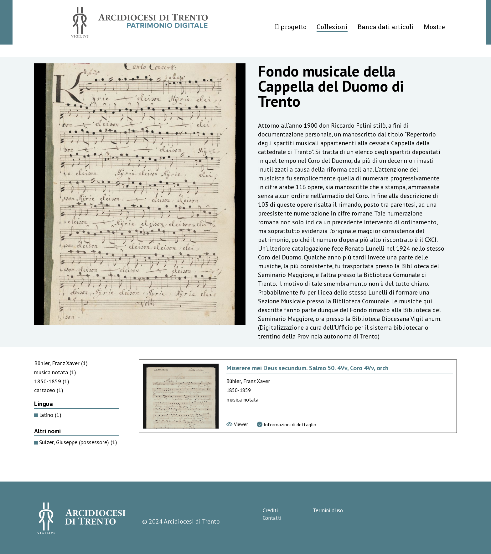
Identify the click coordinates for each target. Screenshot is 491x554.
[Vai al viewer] (237, 424)
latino (50, 414)
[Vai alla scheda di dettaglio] (286, 424)
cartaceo (48, 390)
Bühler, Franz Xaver (61, 363)
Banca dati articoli (386, 27)
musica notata (55, 372)
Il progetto (291, 27)
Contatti (272, 518)
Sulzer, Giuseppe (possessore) (78, 442)
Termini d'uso (328, 510)
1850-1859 (51, 381)
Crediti (270, 510)
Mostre (434, 27)
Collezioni (332, 27)
